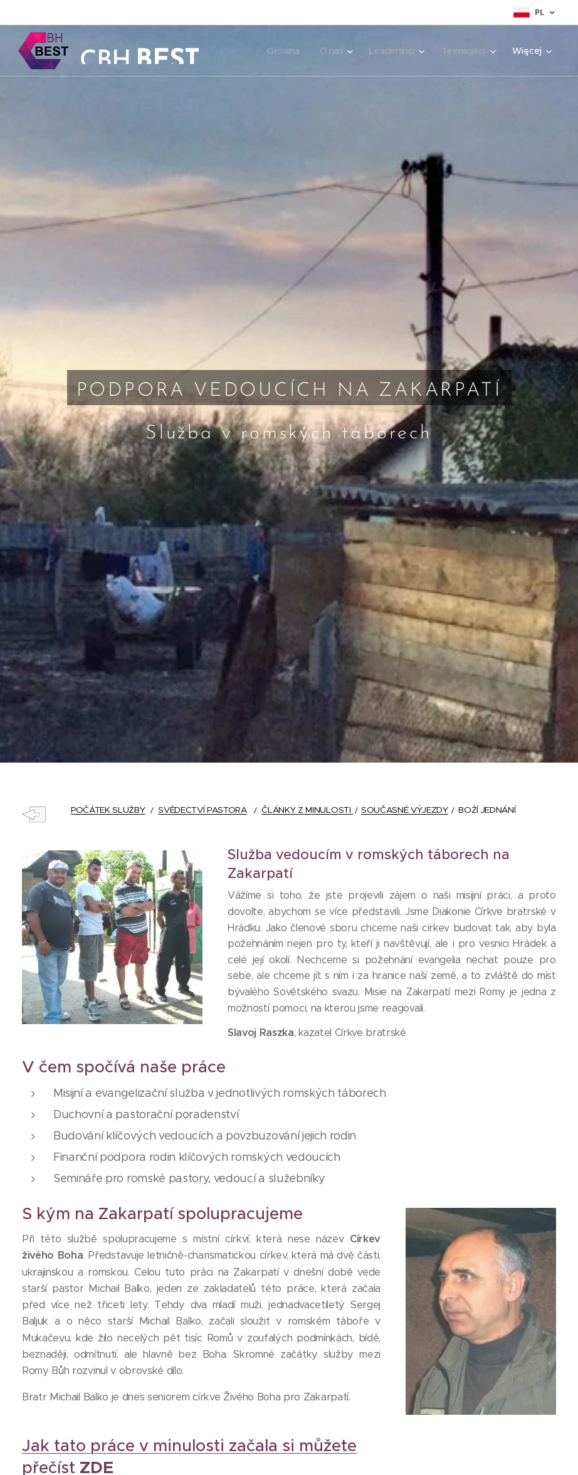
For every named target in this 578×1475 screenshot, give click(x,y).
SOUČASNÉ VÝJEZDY (404, 810)
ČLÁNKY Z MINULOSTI (307, 810)
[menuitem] (282, 50)
